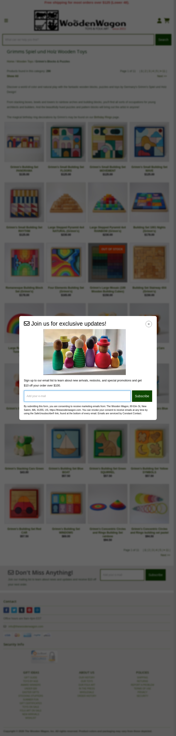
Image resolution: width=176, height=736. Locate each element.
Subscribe (142, 396)
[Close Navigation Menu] (149, 324)
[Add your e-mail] (77, 396)
